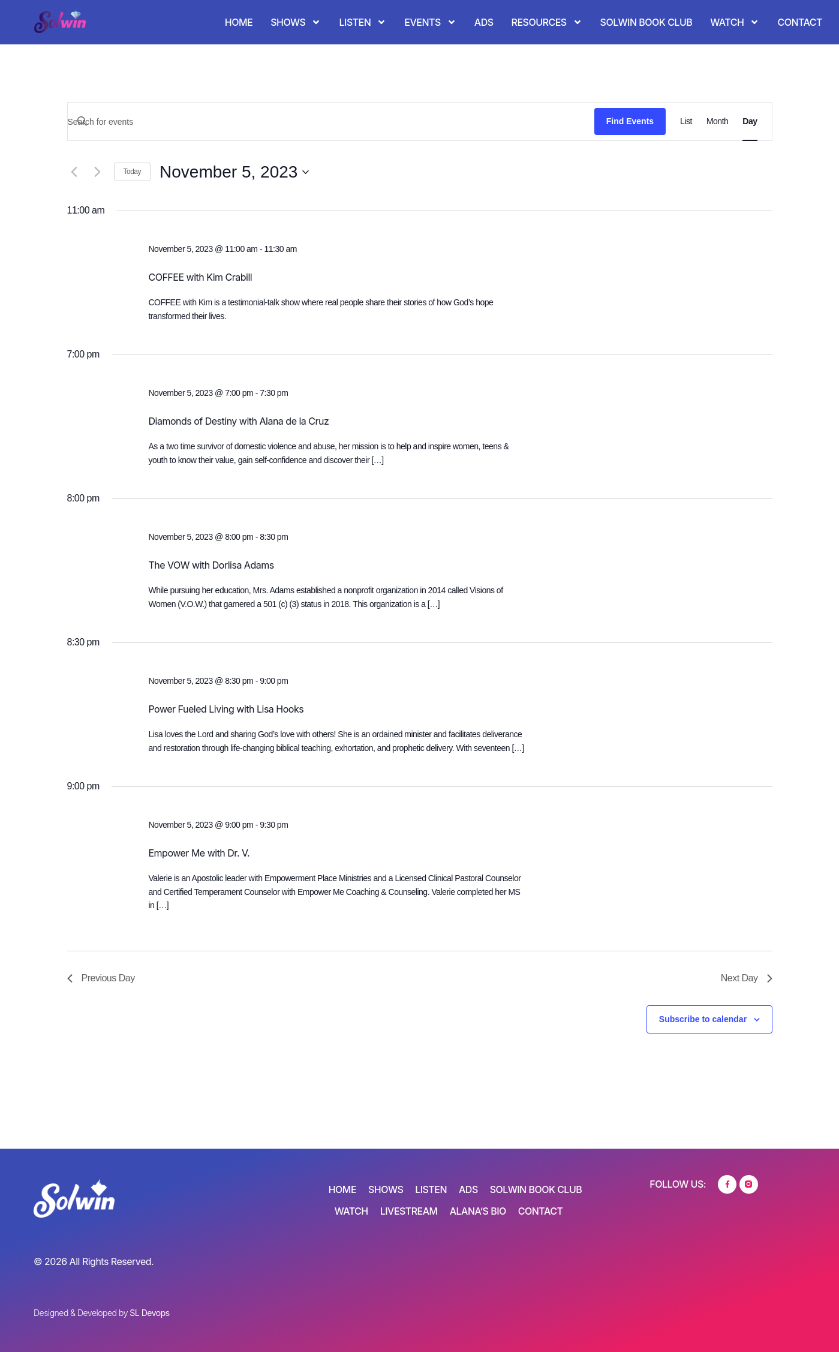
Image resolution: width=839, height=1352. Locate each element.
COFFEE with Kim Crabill (200, 277)
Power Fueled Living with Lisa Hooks (225, 709)
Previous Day (101, 978)
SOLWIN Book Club (646, 22)
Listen (362, 22)
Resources (547, 22)
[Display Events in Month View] (717, 121)
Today (133, 171)
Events (430, 22)
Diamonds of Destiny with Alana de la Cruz (238, 421)
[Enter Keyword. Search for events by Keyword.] (331, 122)
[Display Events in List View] (686, 121)
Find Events (630, 121)
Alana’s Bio (478, 1212)
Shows (295, 22)
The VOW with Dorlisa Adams (210, 565)
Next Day (746, 978)
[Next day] (98, 172)
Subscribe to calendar (703, 1019)
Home (238, 22)
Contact (799, 22)
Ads (484, 22)
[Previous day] (74, 172)
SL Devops (149, 1313)
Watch (734, 22)
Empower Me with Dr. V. (198, 853)
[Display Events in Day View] (749, 121)
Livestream (409, 1212)
